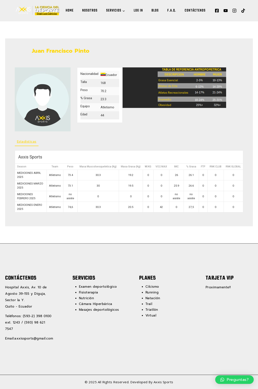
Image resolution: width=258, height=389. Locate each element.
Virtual (150, 315)
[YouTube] (225, 11)
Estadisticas (26, 141)
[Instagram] (234, 11)
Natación (152, 298)
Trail (148, 304)
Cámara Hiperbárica (95, 304)
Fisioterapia (88, 292)
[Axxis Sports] (36, 10)
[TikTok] (243, 11)
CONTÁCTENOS (195, 10)
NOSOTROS (90, 10)
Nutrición (86, 298)
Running (152, 292)
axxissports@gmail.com (33, 338)
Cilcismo (152, 286)
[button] (234, 379)
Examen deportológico (98, 286)
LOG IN (138, 10)
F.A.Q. (171, 10)
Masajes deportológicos (99, 309)
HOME (70, 10)
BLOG (155, 10)
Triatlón (151, 309)
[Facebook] (217, 11)
